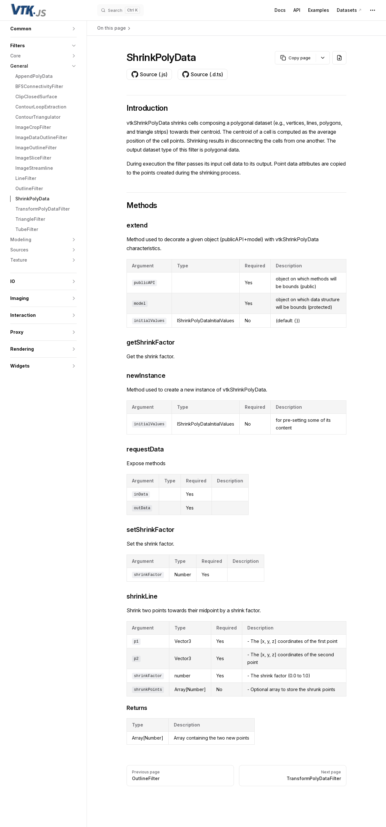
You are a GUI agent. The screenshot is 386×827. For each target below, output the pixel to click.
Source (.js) (149, 74)
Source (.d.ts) (202, 74)
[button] (43, 29)
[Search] (120, 10)
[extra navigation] (373, 10)
